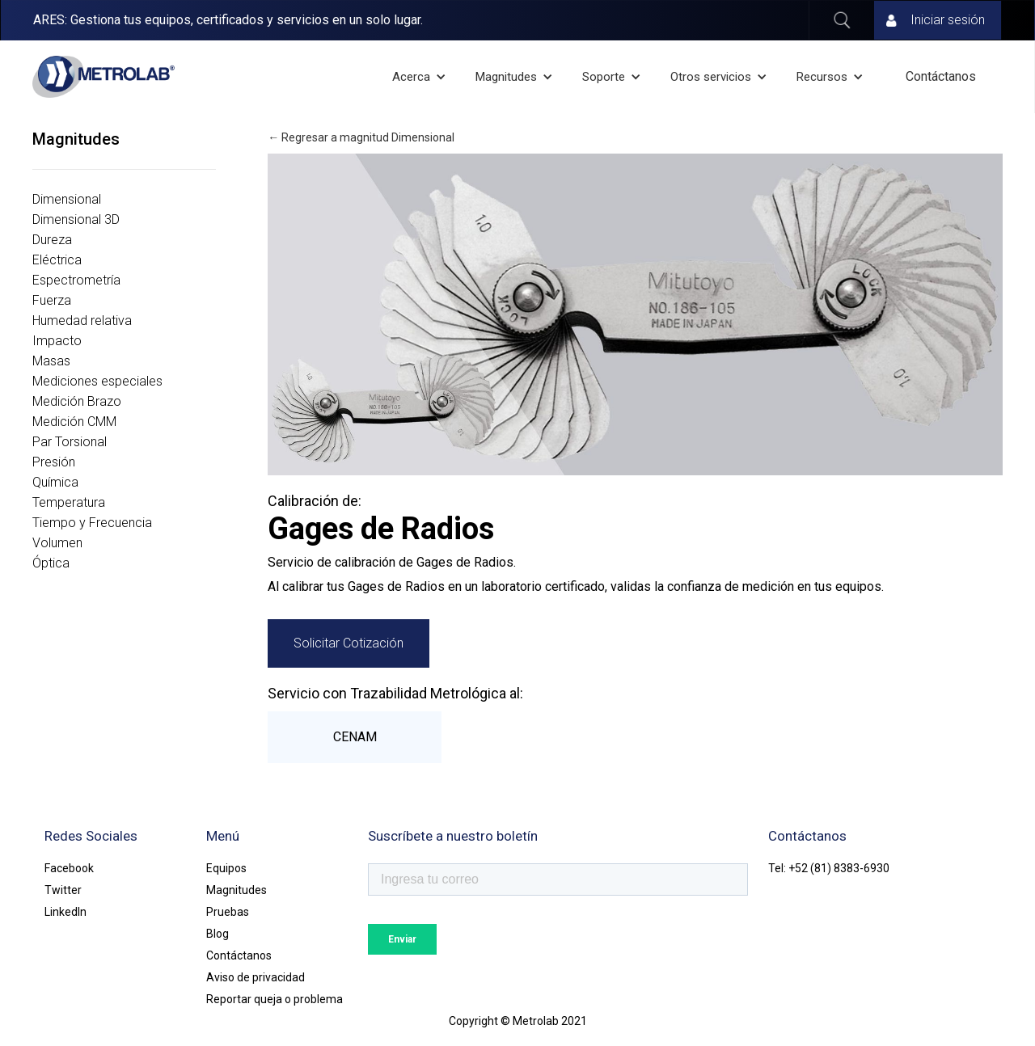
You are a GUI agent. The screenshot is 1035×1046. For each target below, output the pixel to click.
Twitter (63, 890)
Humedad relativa (82, 320)
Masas (51, 361)
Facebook (69, 868)
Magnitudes (236, 890)
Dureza (52, 239)
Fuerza (51, 300)
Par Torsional (69, 441)
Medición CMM (74, 421)
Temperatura (68, 502)
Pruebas (227, 911)
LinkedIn (65, 911)
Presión (53, 462)
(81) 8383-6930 (849, 868)
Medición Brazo (76, 401)
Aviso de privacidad (255, 977)
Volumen (57, 542)
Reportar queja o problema (274, 999)
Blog (217, 933)
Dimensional (66, 199)
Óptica (51, 563)
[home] (103, 77)
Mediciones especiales (97, 381)
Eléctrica (57, 260)
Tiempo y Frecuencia (92, 522)
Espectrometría (76, 280)
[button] (421, 77)
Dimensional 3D (76, 219)
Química (55, 482)
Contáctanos (941, 76)
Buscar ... (841, 20)
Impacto (57, 340)
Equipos (226, 868)
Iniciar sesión (947, 19)
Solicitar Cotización (348, 643)
